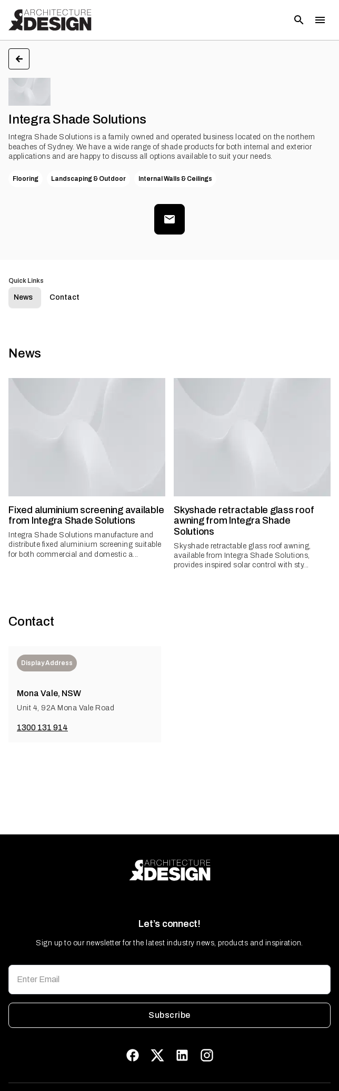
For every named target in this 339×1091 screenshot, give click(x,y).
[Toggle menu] (320, 19)
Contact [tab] (64, 297)
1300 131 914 (42, 727)
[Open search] (299, 19)
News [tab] (23, 297)
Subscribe (169, 1015)
